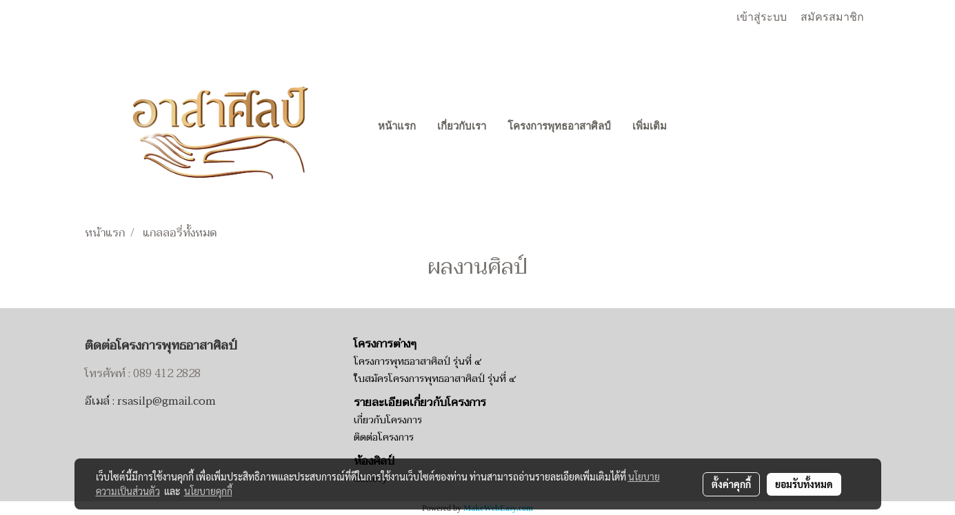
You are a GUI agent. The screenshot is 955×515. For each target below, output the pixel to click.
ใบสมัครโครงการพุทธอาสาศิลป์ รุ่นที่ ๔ (435, 379)
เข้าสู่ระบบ (761, 16)
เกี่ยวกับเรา (461, 126)
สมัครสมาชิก (832, 16)
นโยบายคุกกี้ (208, 491)
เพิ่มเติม (649, 126)
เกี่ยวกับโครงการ (388, 420)
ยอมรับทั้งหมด (804, 484)
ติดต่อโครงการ (384, 437)
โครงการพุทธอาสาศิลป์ (559, 126)
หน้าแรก (397, 126)
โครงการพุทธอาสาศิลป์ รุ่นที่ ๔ (417, 362)
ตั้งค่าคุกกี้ (731, 484)
